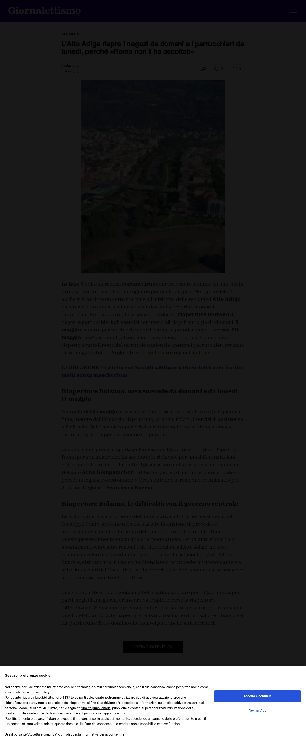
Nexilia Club (257, 710)
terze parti (78, 697)
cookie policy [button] (39, 692)
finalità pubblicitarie (95, 708)
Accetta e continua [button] (257, 696)
